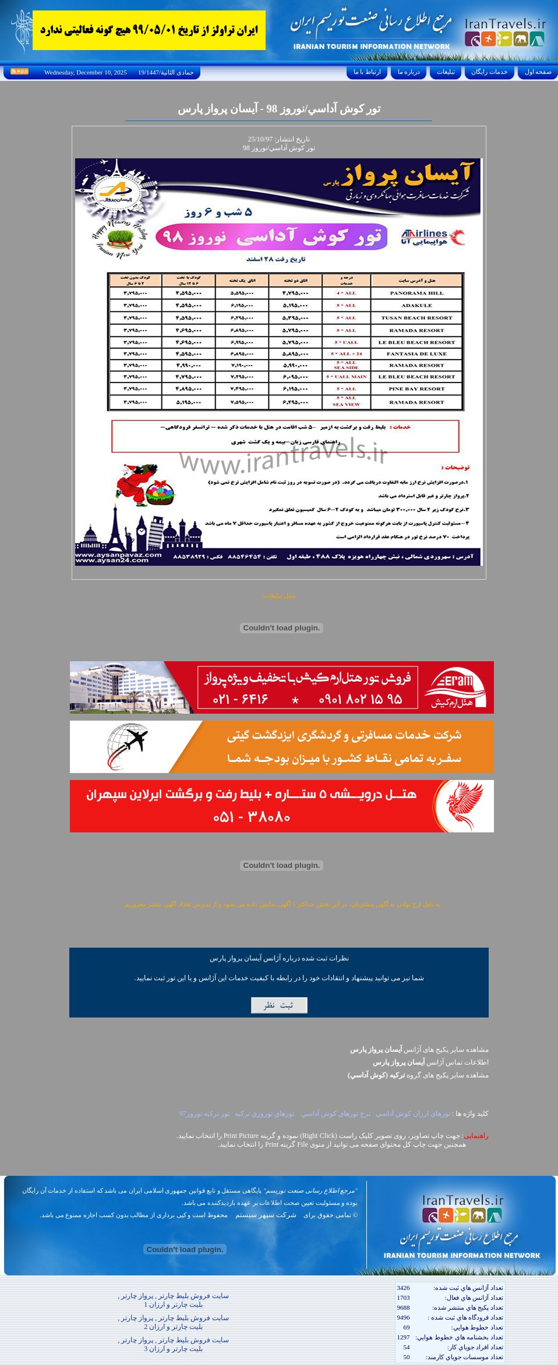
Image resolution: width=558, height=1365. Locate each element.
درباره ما (409, 71)
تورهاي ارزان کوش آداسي (413, 1113)
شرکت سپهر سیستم (265, 1215)
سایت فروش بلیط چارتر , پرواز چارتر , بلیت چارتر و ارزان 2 (173, 1322)
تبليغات (446, 71)
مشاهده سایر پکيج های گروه (418, 1075)
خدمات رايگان (490, 71)
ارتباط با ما (367, 71)
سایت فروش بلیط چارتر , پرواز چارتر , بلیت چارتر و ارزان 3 (173, 1344)
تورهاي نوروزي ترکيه (264, 1113)
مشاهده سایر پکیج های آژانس (419, 1049)
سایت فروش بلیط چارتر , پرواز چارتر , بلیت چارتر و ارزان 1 (173, 1300)
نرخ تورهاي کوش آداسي (334, 1113)
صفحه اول (538, 71)
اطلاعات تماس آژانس (431, 1062)
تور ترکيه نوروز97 (204, 1113)
